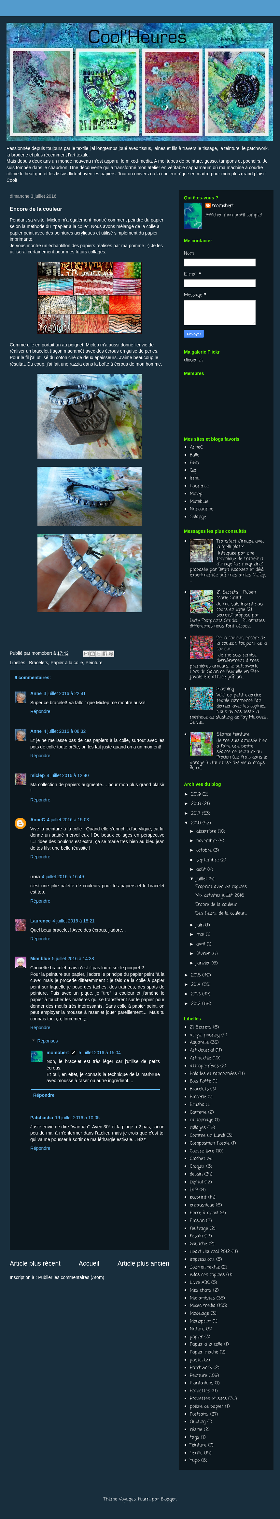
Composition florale (210, 1143)
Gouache (198, 1244)
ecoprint (198, 1197)
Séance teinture (233, 734)
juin (200, 925)
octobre (204, 850)
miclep (37, 775)
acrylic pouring (205, 1035)
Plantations (201, 1383)
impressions (202, 1259)
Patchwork (201, 1367)
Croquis (197, 1166)
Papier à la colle (66, 662)
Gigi (193, 470)
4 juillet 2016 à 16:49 (63, 876)
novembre (207, 841)
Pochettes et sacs (208, 1398)
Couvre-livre (202, 1151)
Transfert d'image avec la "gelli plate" (240, 544)
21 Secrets (200, 1027)
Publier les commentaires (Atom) (71, 1277)
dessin (196, 1174)
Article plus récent (35, 1263)
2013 (196, 994)
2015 (196, 975)
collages (198, 1127)
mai (201, 934)
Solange (198, 517)
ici (201, 360)
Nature (197, 1329)
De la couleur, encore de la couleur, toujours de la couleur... (242, 643)
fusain (196, 1236)
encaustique (202, 1205)
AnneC (37, 819)
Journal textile (205, 1267)
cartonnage (201, 1120)
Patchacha (41, 1117)
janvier (204, 963)
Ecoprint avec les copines (221, 886)
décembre (207, 831)
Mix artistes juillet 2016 (219, 895)
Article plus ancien (143, 1263)
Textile (196, 1453)
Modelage (199, 1313)
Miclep (53, 219)
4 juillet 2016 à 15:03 (68, 819)
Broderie (198, 1097)
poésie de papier (206, 1406)
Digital (196, 1182)
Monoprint (200, 1321)
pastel (196, 1360)
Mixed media (203, 1305)
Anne (36, 693)
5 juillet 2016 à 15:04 (99, 1052)
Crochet (197, 1158)
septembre (208, 860)
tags (194, 1437)
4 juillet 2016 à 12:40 (68, 775)
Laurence (40, 920)
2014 (196, 984)
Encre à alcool (204, 1213)
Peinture (94, 662)
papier (196, 1337)
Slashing (225, 689)
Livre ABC (200, 1282)
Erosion (197, 1220)
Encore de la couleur (216, 904)
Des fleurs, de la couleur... (221, 913)
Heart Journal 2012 (210, 1251)
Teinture (198, 1445)
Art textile (200, 1058)
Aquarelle (199, 1042)
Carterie (198, 1112)
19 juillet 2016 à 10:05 (77, 1117)
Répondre (40, 711)
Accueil (89, 1263)
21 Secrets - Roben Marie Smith (236, 595)
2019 (197, 794)
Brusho (197, 1104)
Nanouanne (201, 509)
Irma (195, 478)
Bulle (194, 455)
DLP (194, 1190)
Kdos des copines (207, 1274)
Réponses (47, 1040)
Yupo (195, 1460)
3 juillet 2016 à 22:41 (65, 693)
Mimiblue (40, 958)
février (204, 953)
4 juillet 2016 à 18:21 (73, 920)
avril (201, 944)
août (201, 869)
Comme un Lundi (207, 1135)
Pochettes (200, 1391)
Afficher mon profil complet (234, 215)
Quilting (198, 1421)
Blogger (168, 1499)
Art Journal (202, 1050)
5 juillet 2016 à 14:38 (73, 958)
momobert (58, 1052)
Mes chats (200, 1290)
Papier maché (204, 1352)
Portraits (199, 1414)
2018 (197, 803)
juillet (202, 879)
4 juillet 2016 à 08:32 (65, 731)
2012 (196, 1004)
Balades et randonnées (213, 1073)
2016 (197, 823)
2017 (196, 813)
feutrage (199, 1228)
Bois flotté (200, 1081)
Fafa (194, 463)
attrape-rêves (204, 1066)
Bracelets (38, 662)
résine (196, 1429)
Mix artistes (202, 1298)
